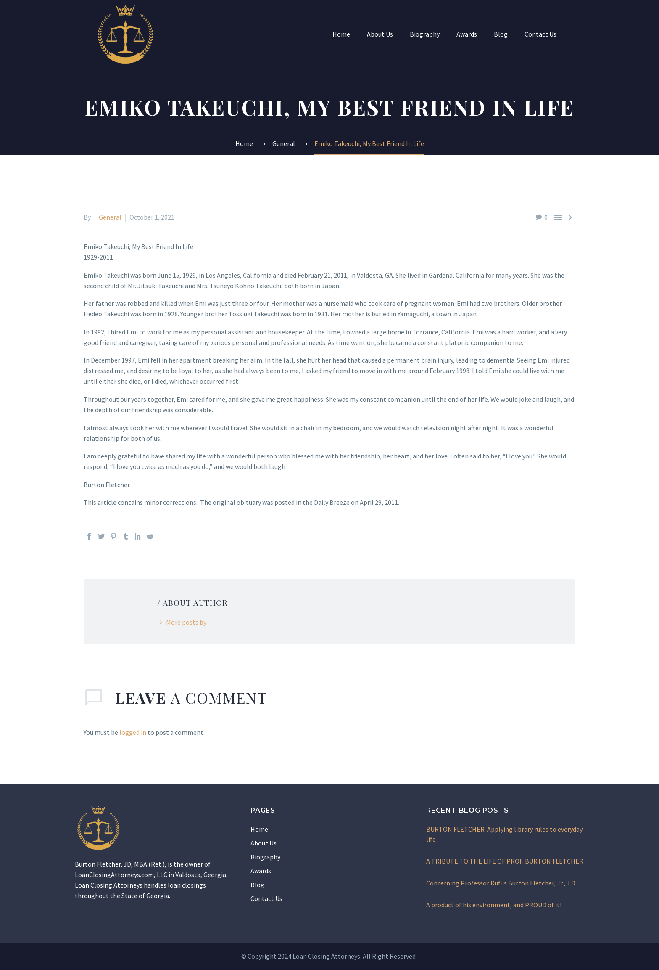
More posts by (186, 622)
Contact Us (540, 34)
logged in (132, 732)
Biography (425, 34)
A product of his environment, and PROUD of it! (493, 905)
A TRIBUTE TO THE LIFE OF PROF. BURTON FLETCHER (504, 861)
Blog (501, 34)
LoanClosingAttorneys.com (114, 874)
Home (341, 34)
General (110, 217)
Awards (466, 34)
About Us (380, 34)
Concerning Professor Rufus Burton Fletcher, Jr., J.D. (501, 883)
